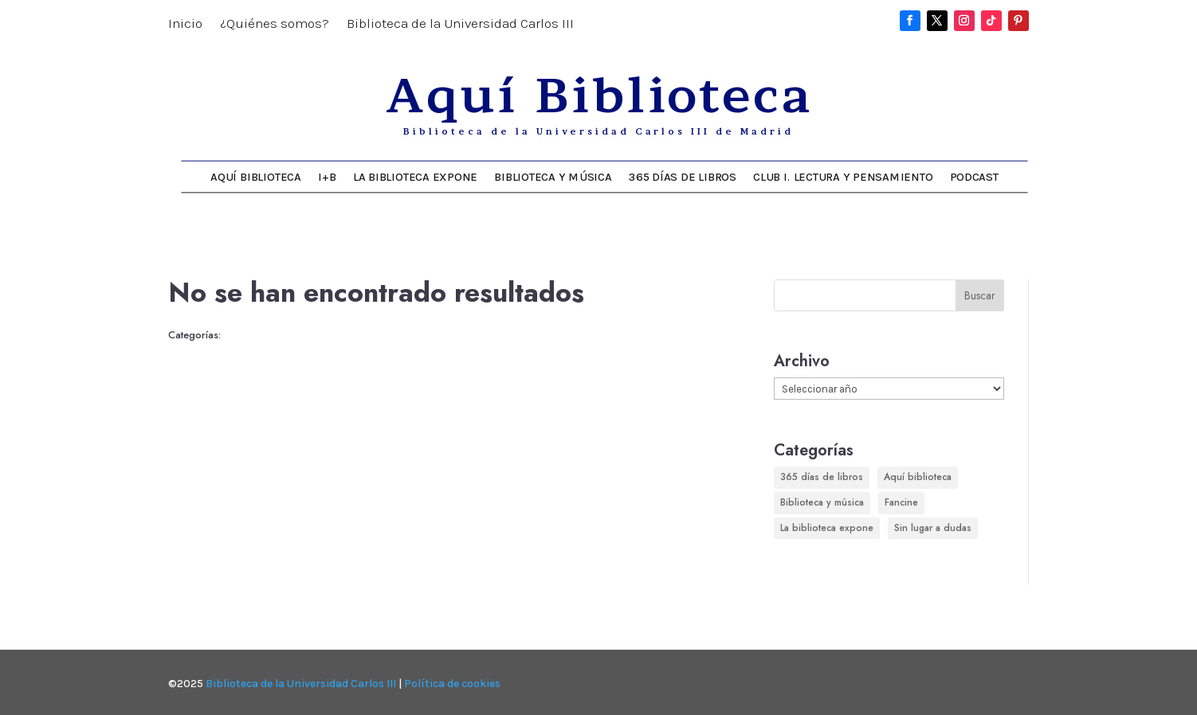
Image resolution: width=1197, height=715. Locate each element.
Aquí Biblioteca (255, 176)
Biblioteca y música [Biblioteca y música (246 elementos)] (822, 502)
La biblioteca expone (415, 176)
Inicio (185, 24)
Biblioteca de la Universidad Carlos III (460, 24)
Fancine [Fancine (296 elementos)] (901, 502)
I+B (327, 176)
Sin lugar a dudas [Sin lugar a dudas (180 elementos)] (932, 528)
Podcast (974, 176)
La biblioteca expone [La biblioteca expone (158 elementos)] (826, 528)
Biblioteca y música (552, 176)
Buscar (979, 295)
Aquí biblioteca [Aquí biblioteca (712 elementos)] (918, 477)
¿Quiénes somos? (274, 24)
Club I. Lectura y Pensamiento (842, 176)
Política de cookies (452, 683)
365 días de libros (682, 176)
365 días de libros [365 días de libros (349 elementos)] (821, 477)
